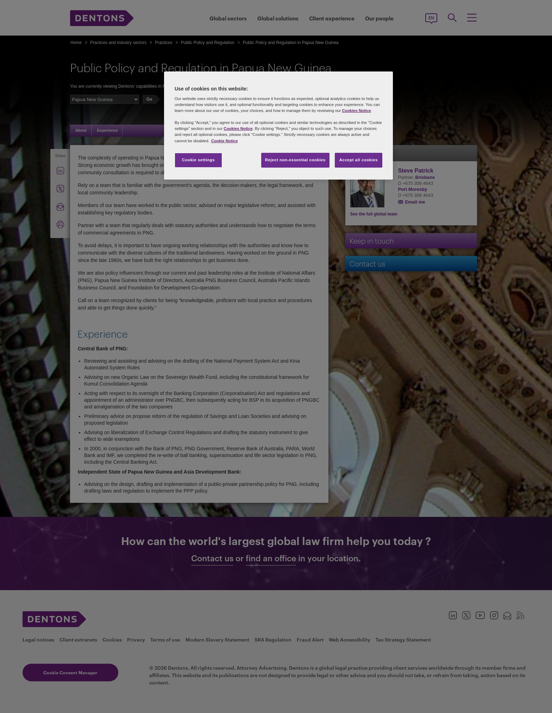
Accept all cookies (358, 160)
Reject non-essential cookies (295, 160)
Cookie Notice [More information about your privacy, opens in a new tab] (224, 141)
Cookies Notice (356, 110)
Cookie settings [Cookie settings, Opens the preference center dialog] (198, 160)
